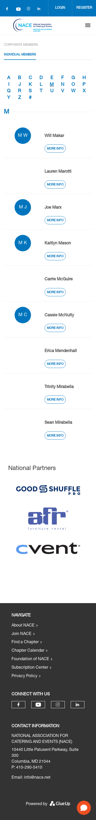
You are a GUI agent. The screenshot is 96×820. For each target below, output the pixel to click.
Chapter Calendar (28, 651)
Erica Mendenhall (61, 351)
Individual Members (20, 54)
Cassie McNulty (59, 316)
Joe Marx (53, 208)
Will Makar (54, 136)
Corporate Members (21, 45)
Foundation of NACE (30, 659)
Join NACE (21, 634)
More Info (55, 148)
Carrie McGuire (59, 280)
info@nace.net (37, 778)
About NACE (23, 626)
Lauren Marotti (58, 172)
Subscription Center (30, 668)
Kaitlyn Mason (58, 244)
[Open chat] (84, 808)
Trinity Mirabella (59, 387)
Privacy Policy (24, 676)
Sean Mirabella (58, 423)
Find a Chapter (25, 642)
